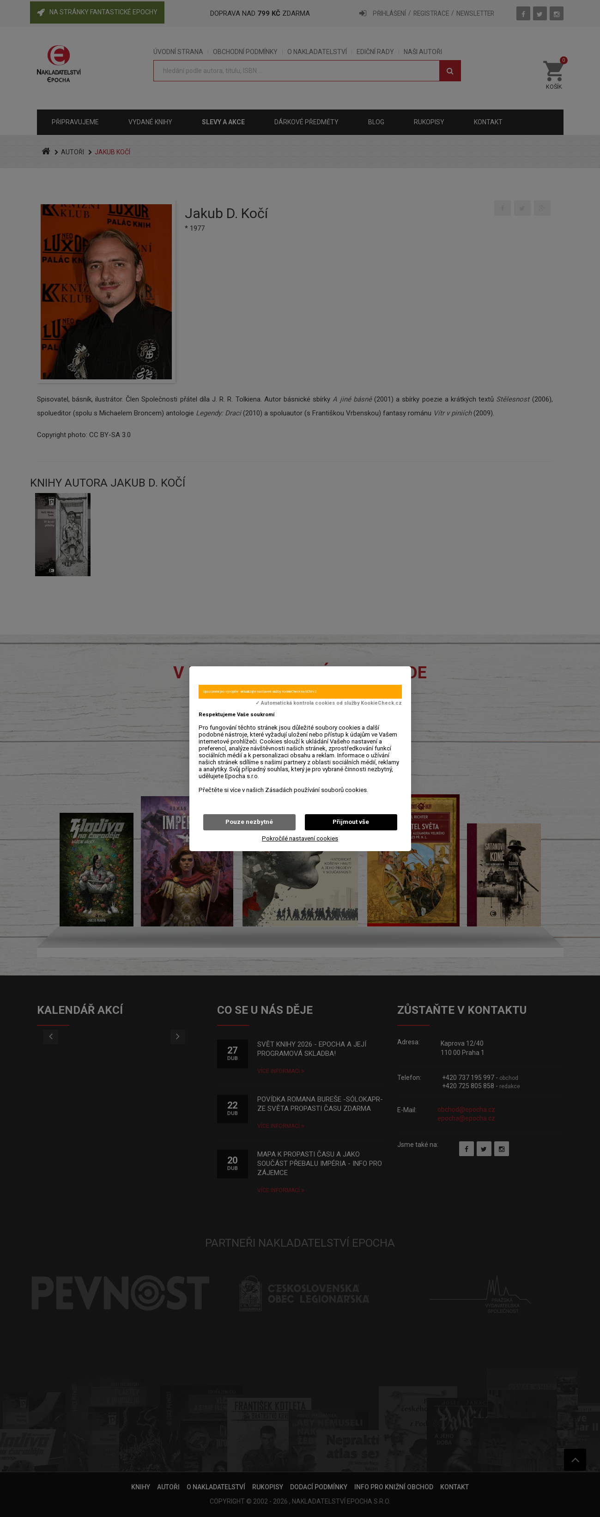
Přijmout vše (351, 821)
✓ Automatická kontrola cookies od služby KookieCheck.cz (328, 703)
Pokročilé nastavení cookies (300, 838)
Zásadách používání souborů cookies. (316, 789)
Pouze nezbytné (249, 821)
